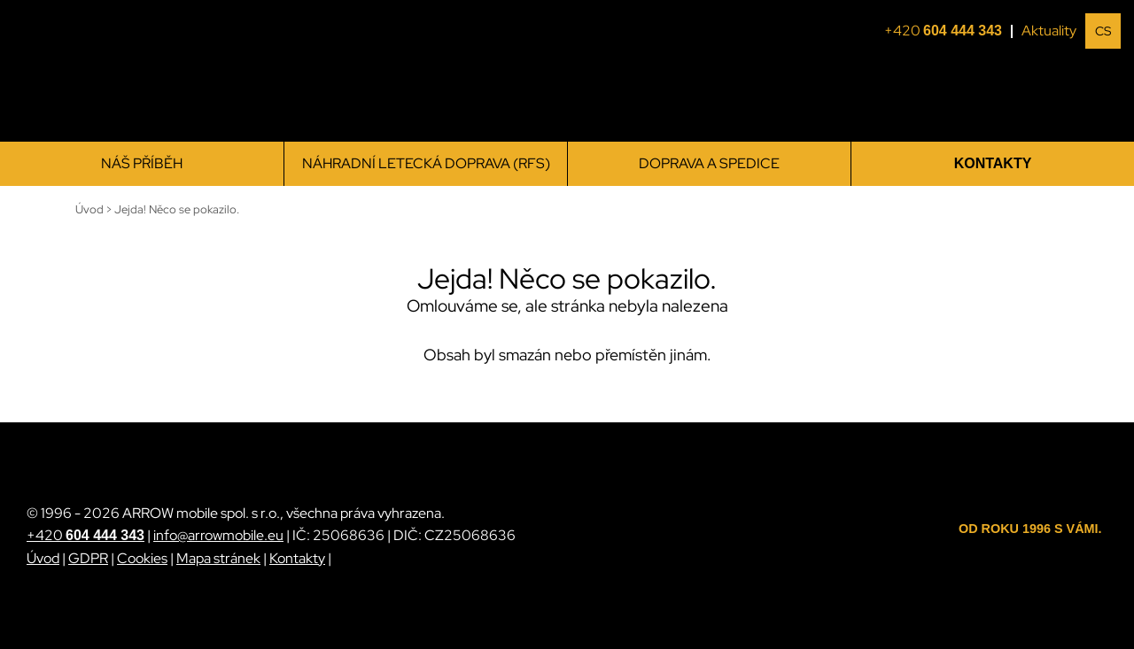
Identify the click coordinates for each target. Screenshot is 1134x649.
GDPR (88, 558)
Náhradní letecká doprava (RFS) (426, 163)
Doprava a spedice (709, 163)
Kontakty (993, 163)
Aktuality (1048, 30)
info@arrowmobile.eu (218, 535)
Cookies (142, 558)
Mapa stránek (218, 558)
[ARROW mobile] (115, 71)
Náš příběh (142, 163)
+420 (948, 30)
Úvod (43, 558)
